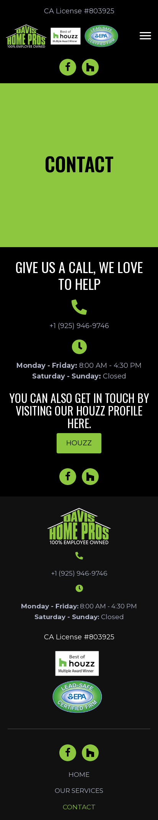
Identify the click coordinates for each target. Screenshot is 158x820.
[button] (145, 35)
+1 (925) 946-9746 (79, 326)
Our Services (79, 790)
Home (79, 774)
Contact (79, 807)
